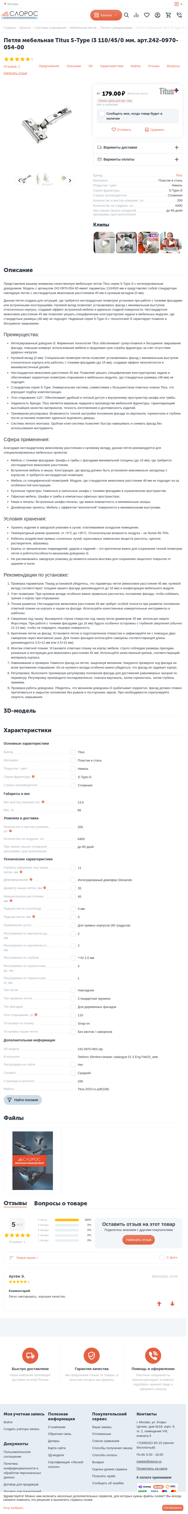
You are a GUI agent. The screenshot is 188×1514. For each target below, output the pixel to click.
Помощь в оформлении (153, 1369)
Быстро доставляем (30, 1369)
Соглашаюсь (172, 1508)
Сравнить (154, 129)
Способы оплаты (104, 1455)
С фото (172, 1257)
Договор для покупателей (22, 1491)
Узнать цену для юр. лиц (115, 100)
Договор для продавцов (21, 1484)
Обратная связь (59, 1434)
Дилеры (53, 1441)
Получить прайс (104, 1476)
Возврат (98, 1462)
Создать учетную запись (22, 1429)
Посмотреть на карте (152, 1468)
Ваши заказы (101, 1427)
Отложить (121, 129)
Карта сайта (57, 1448)
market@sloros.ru (149, 1461)
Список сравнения (105, 1441)
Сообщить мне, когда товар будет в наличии (130, 115)
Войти (8, 1422)
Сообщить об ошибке (108, 1483)
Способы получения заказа (112, 1448)
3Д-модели (56, 1455)
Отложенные (101, 1434)
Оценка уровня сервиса (109, 1469)
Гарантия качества (92, 1369)
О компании (57, 1427)
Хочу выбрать (13, 1508)
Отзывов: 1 (12, 66)
